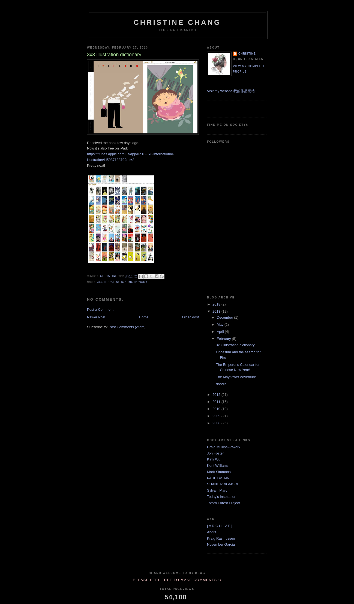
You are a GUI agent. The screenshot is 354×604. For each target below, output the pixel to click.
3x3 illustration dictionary (122, 281)
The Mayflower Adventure (236, 377)
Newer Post (96, 317)
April (221, 332)
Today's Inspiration (221, 497)
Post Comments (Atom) (127, 327)
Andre (212, 532)
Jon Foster (215, 453)
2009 (216, 416)
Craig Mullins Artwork (223, 447)
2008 (216, 423)
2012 (216, 395)
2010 (216, 409)
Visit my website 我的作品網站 (231, 91)
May (220, 324)
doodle (221, 384)
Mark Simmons (219, 472)
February (224, 339)
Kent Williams (218, 466)
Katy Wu (213, 459)
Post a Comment (100, 309)
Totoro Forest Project (223, 503)
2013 (216, 311)
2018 (216, 304)
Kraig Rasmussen (221, 538)
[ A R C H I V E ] (219, 526)
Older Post (190, 317)
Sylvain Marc (217, 490)
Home (144, 317)
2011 (216, 402)
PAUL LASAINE (219, 478)
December (225, 317)
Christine (247, 53)
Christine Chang (177, 22)
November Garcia (221, 544)
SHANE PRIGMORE (223, 484)
